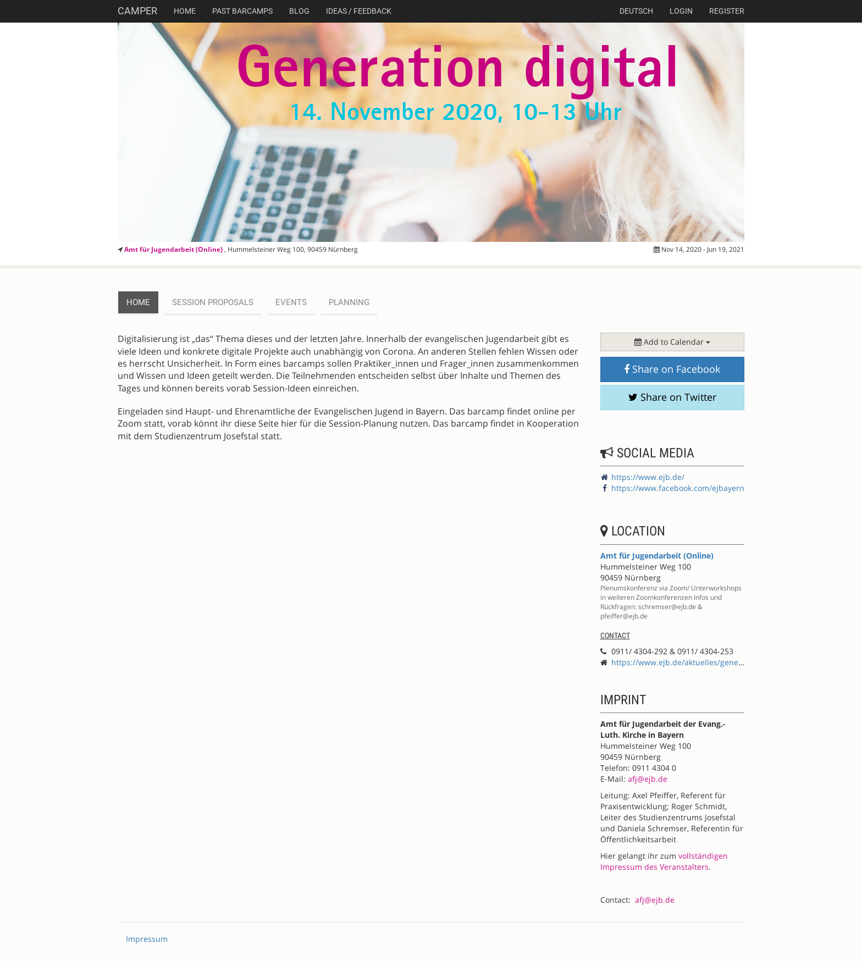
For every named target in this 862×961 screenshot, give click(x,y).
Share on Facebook (672, 368)
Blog (299, 11)
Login (681, 11)
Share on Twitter (672, 397)
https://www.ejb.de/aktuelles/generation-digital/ (700, 662)
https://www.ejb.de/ (647, 477)
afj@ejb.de (647, 779)
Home (185, 11)
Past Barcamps (242, 11)
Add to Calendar (672, 341)
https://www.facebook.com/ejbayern (677, 488)
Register (726, 11)
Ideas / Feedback (358, 11)
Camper (137, 10)
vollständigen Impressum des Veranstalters (664, 861)
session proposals (212, 302)
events (291, 302)
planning (349, 302)
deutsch (636, 11)
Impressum (147, 939)
